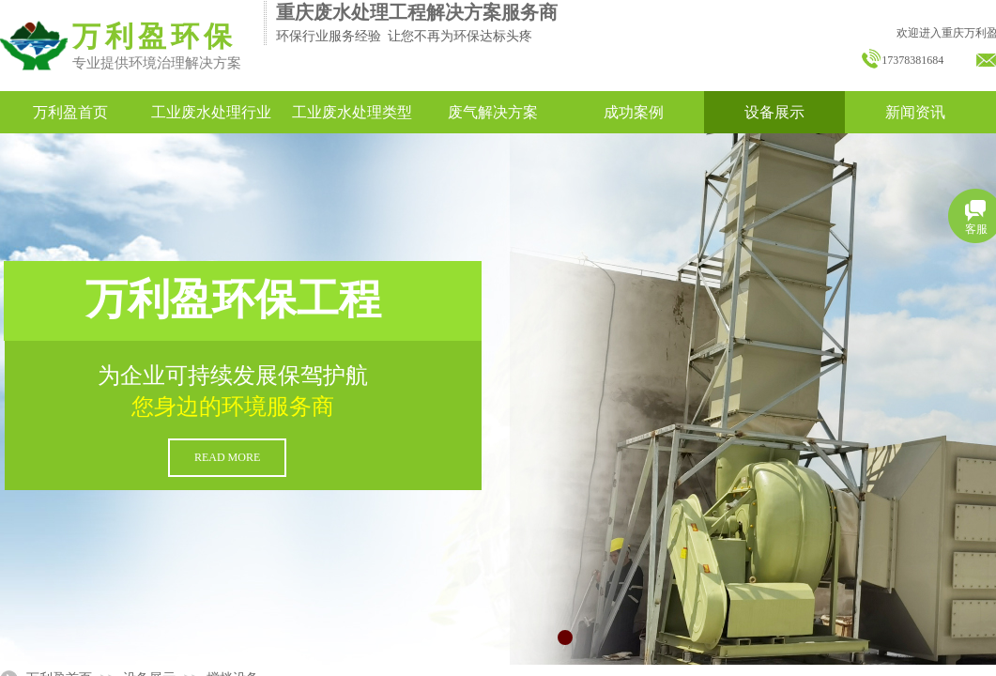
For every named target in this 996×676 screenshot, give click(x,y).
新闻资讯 (915, 112)
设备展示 (774, 112)
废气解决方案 (493, 112)
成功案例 (634, 112)
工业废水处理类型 (352, 112)
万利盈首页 (70, 112)
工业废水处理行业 (211, 112)
